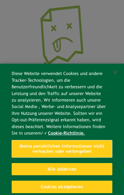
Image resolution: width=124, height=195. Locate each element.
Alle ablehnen (62, 171)
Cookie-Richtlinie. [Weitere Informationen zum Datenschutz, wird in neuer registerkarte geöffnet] (66, 135)
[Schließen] (115, 75)
